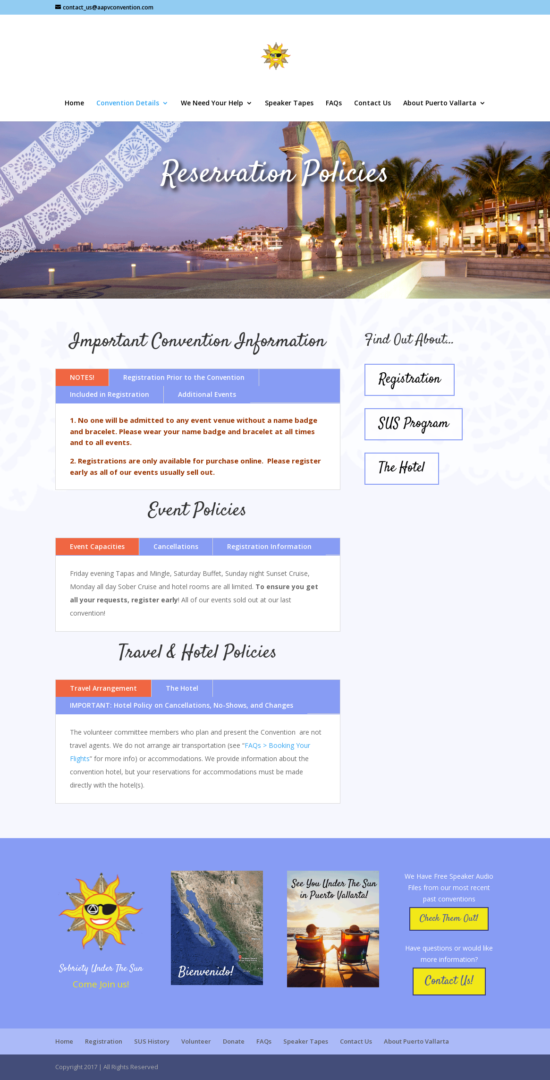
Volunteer (196, 1041)
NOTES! (82, 377)
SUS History (151, 1041)
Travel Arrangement (103, 688)
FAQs (334, 103)
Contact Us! (449, 981)
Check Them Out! (449, 919)
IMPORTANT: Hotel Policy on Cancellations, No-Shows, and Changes (181, 705)
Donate (234, 1041)
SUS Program (413, 423)
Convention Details (127, 103)
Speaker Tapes (289, 103)
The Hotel (182, 688)
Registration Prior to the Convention (184, 377)
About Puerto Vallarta (439, 103)
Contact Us (372, 103)
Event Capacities (97, 546)
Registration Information (269, 546)
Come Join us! (101, 984)
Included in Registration (109, 394)
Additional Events (207, 394)
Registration (409, 379)
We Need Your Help (212, 103)
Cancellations (175, 546)
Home (74, 103)
